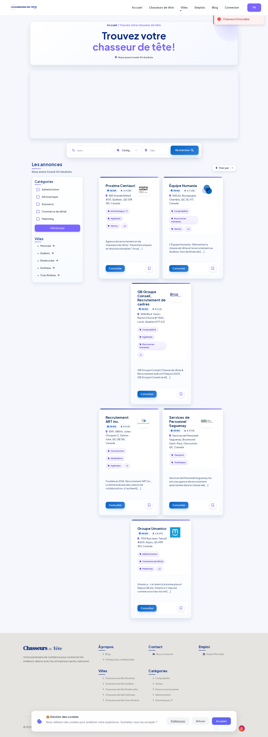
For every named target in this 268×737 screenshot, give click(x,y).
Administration (50, 189)
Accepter (221, 721)
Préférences (178, 721)
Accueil (137, 7)
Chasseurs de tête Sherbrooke (120, 689)
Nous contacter (163, 654)
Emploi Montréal (213, 654)
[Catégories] (127, 150)
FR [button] (254, 7)
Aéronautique (50, 196)
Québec (45, 253)
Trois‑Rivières (48, 275)
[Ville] (155, 150)
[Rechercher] (185, 150)
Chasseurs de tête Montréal (119, 678)
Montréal (46, 246)
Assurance (48, 204)
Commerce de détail (54, 211)
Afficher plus (57, 228)
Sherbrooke (47, 260)
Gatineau (46, 268)
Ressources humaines (166, 689)
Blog (215, 7)
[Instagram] (242, 728)
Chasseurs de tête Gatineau (119, 694)
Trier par (222, 167)
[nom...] (90, 150)
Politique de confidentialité (118, 659)
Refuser (200, 721)
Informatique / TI (163, 700)
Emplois (200, 7)
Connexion (232, 7)
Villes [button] (184, 7)
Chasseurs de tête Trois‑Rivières (121, 700)
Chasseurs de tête (161, 7)
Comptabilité (161, 678)
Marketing (48, 218)
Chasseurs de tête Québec (118, 683)
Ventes (158, 683)
